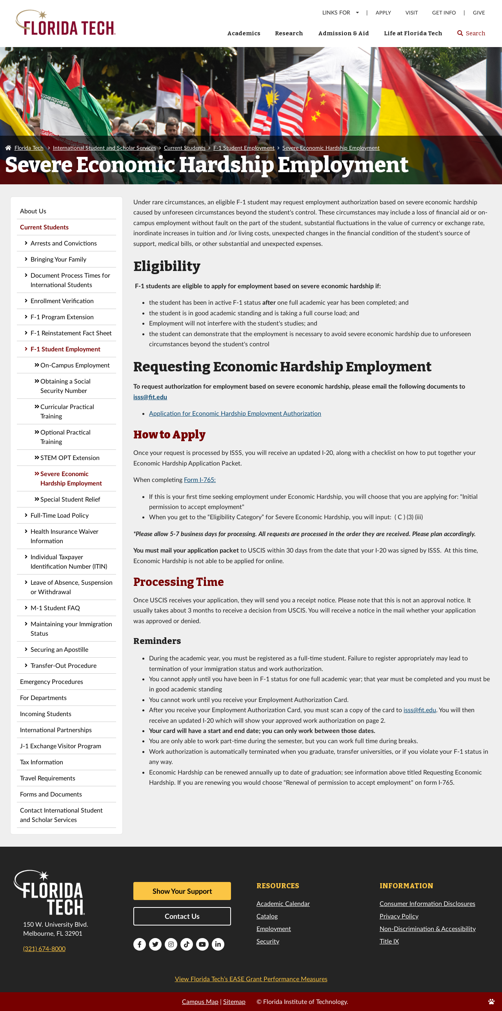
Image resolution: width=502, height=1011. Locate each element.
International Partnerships (56, 729)
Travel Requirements (47, 778)
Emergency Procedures (51, 681)
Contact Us (182, 916)
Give (479, 13)
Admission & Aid (343, 33)
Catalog (267, 916)
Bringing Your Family (58, 259)
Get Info (444, 13)
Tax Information (41, 762)
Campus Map (200, 1001)
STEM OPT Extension (70, 457)
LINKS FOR (341, 12)
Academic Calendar (283, 903)
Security (267, 941)
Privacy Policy (399, 916)
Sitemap (234, 1001)
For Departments (43, 697)
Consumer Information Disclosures (427, 903)
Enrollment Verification (62, 300)
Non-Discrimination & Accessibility (428, 928)
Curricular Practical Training (67, 411)
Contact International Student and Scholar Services (61, 814)
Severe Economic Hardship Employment (331, 147)
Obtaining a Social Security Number (65, 385)
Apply (383, 13)
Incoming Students (45, 713)
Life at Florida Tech (413, 33)
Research (289, 33)
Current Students (185, 147)
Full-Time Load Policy (60, 515)
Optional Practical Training (65, 436)
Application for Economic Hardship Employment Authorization (235, 413)
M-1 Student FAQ (55, 607)
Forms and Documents (51, 794)
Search (471, 36)
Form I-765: (200, 479)
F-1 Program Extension (62, 316)
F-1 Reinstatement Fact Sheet (71, 332)
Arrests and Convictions (64, 243)
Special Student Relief (70, 499)
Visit (412, 13)
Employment (273, 928)
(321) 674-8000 (44, 948)
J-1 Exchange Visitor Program (60, 745)
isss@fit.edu (150, 396)
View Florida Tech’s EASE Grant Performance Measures (251, 978)
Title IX (389, 941)
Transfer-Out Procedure (63, 665)
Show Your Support (182, 891)
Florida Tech (29, 147)
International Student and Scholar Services (104, 147)
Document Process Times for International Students (70, 279)
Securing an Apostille (59, 649)
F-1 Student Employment (244, 147)
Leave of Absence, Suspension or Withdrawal (72, 586)
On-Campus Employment (75, 365)
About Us (33, 211)
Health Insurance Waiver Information (64, 535)
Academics (243, 33)
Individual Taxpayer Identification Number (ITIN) (69, 561)
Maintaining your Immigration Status (71, 628)
